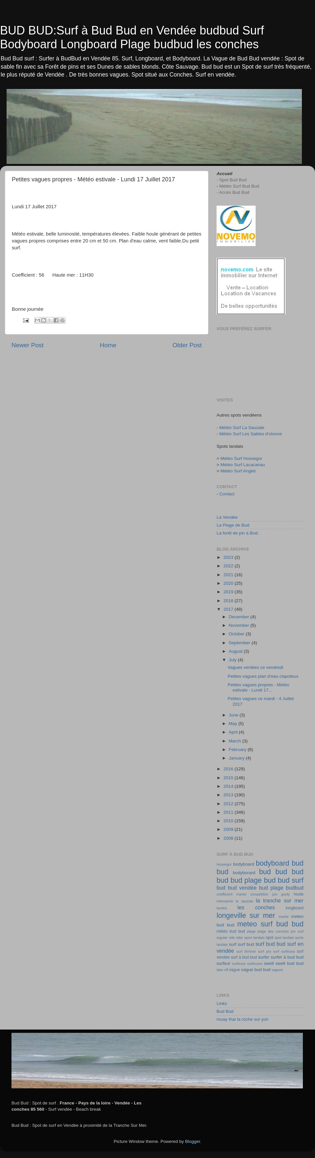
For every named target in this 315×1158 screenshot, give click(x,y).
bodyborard (244, 872)
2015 (229, 777)
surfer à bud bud (287, 957)
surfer (264, 957)
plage (251, 931)
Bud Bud (225, 1011)
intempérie (225, 901)
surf (233, 944)
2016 (229, 768)
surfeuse (238, 963)
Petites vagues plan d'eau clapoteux (263, 676)
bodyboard (243, 864)
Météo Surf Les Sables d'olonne (250, 433)
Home (108, 345)
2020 (229, 583)
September (240, 642)
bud (265, 872)
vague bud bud (255, 969)
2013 (229, 794)
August (236, 651)
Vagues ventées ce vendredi (255, 667)
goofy (285, 894)
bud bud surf (284, 880)
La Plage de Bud (233, 525)
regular (222, 938)
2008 (229, 838)
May (233, 723)
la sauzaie (244, 901)
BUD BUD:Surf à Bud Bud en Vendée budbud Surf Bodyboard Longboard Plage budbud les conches (132, 37)
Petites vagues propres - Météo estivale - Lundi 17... (258, 687)
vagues (277, 970)
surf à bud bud (244, 957)
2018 (229, 600)
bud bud (289, 872)
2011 (229, 812)
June (234, 715)
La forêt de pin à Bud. (238, 533)
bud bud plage (239, 880)
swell (269, 963)
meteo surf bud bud (270, 924)
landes (222, 908)
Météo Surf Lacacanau (242, 464)
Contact (227, 493)
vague (234, 969)
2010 (229, 820)
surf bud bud (270, 944)
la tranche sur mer (280, 900)
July (233, 659)
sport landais (254, 938)
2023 (229, 557)
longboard (295, 908)
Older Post (187, 345)
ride (232, 938)
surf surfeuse (284, 951)
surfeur (223, 963)
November (239, 625)
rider (239, 938)
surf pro (264, 951)
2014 (229, 786)
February (238, 749)
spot (269, 937)
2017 (229, 609)
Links (222, 1003)
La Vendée (227, 517)
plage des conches (273, 931)
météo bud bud (231, 931)
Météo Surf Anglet (238, 470)
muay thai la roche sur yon (242, 1019)
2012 (229, 803)
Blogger (192, 1141)
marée (284, 917)
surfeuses (254, 963)
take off (222, 970)
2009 (229, 829)
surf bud (246, 944)
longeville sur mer (246, 915)
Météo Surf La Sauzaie (241, 427)
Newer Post (27, 345)
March (235, 740)
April (234, 732)
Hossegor (224, 864)
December (239, 616)
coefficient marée (231, 894)
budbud (295, 888)
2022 (229, 565)
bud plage (271, 888)
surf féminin (246, 951)
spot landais (284, 938)
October (237, 633)
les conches (256, 907)
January (237, 758)
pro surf (297, 931)
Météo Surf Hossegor (241, 458)
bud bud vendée (237, 888)
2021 (229, 574)
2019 (229, 591)
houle (299, 894)
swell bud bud (290, 963)
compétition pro (264, 894)
